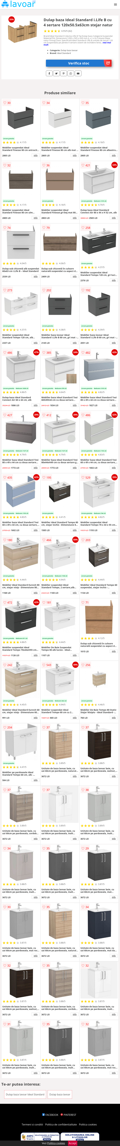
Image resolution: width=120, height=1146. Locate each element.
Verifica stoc (90, 63)
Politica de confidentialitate (61, 1124)
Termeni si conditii (32, 1124)
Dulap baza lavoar (59, 1094)
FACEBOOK (50, 1115)
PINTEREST (68, 1115)
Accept (73, 1143)
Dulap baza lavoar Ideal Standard (25, 1094)
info (36, 155)
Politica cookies (88, 1124)
